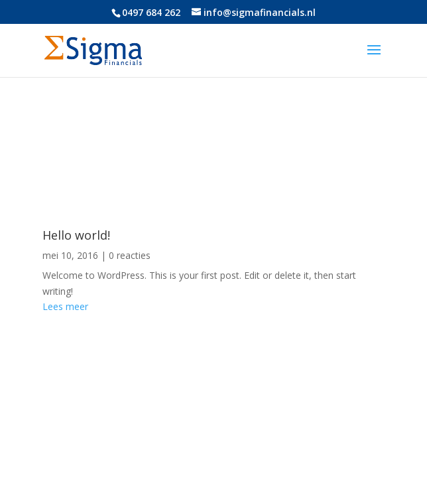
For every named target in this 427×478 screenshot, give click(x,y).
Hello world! (76, 235)
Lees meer (65, 306)
